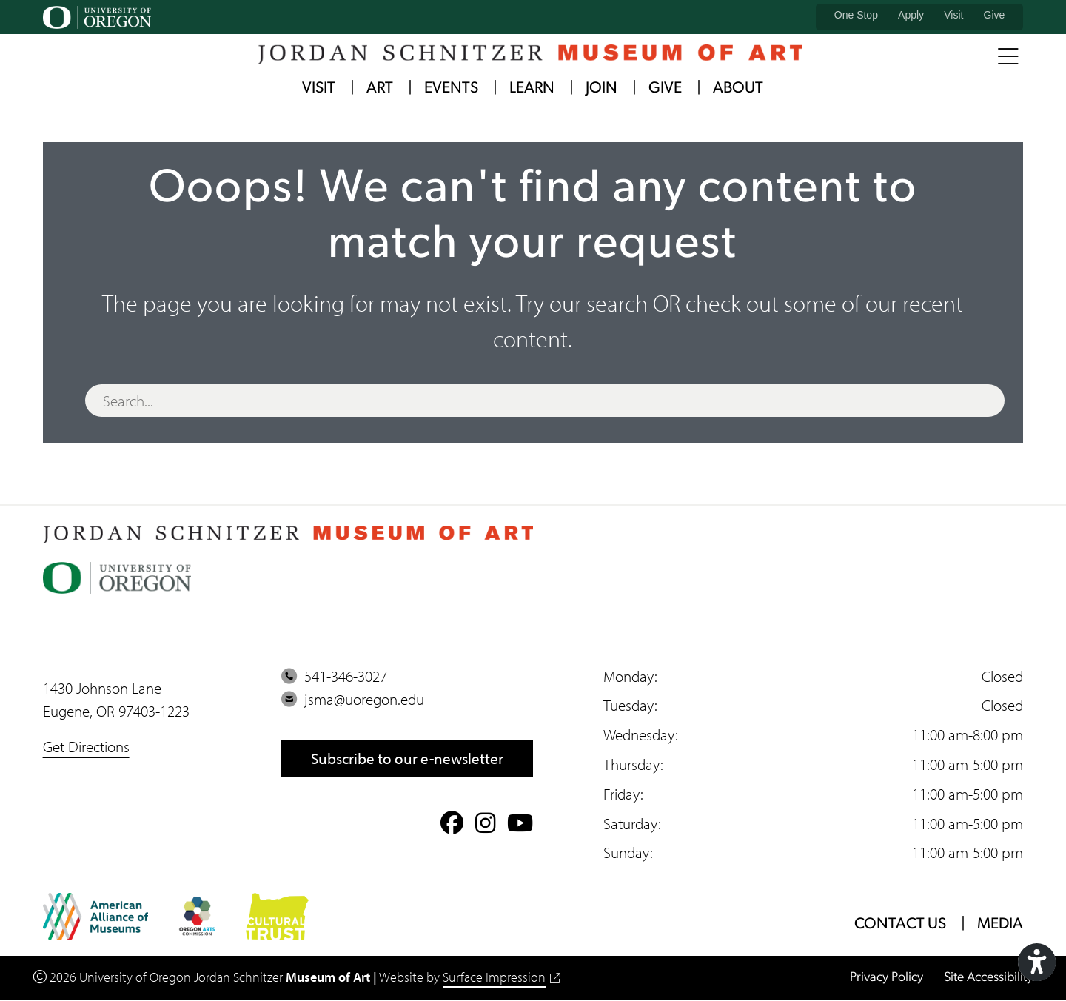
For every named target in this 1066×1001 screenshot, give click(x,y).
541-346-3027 (334, 676)
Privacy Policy (885, 977)
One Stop (856, 15)
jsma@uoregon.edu (352, 699)
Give (994, 15)
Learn (531, 89)
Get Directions (86, 747)
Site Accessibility (987, 977)
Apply (911, 15)
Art (379, 89)
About (738, 89)
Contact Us (899, 924)
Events (451, 89)
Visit (953, 15)
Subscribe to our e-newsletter (407, 758)
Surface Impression (501, 977)
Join (601, 89)
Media (999, 924)
